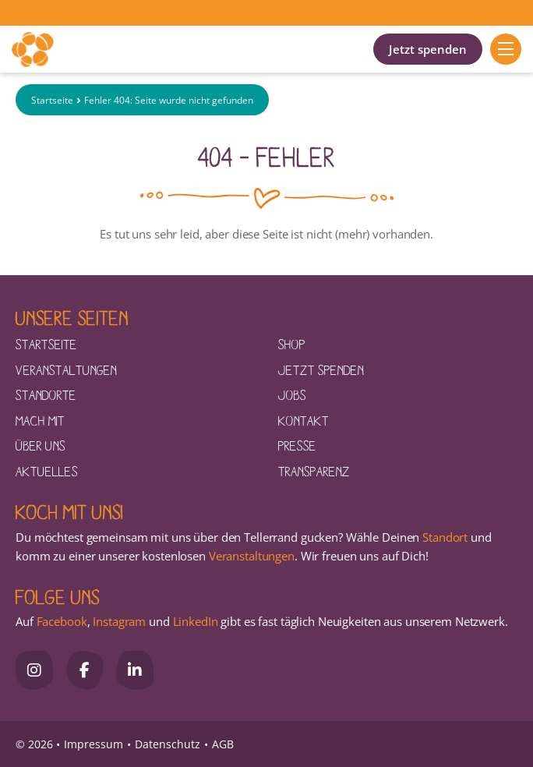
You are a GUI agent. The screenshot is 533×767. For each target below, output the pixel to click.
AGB (223, 744)
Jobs (292, 394)
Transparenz (314, 471)
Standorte (46, 394)
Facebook (62, 621)
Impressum (93, 744)
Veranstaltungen (66, 369)
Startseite (52, 100)
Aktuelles (47, 471)
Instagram (119, 621)
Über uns (40, 445)
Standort (445, 537)
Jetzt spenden (428, 49)
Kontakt (303, 420)
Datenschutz (167, 744)
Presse (297, 445)
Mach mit (40, 420)
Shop (291, 344)
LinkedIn (194, 621)
